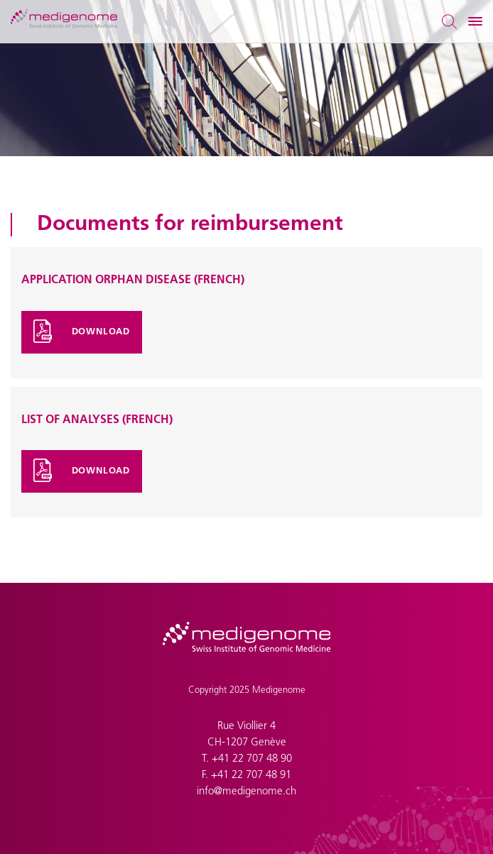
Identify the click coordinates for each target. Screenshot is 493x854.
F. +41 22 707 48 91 (246, 775)
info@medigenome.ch (246, 792)
